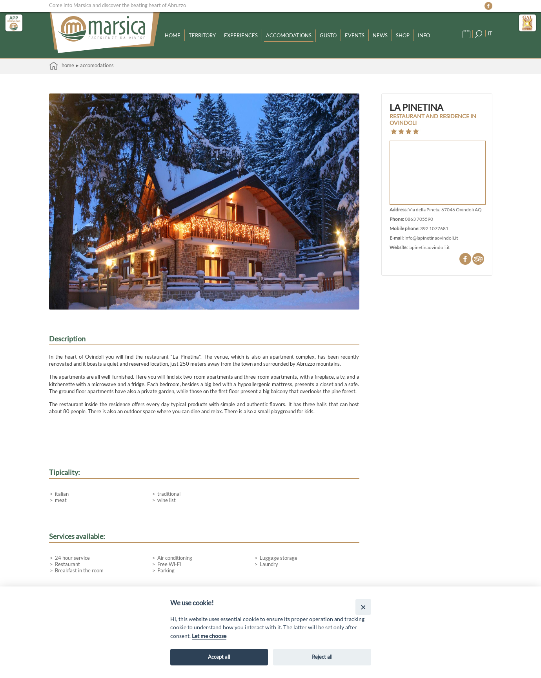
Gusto (328, 35)
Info (424, 35)
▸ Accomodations (95, 65)
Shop (403, 35)
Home (172, 35)
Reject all (322, 657)
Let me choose (209, 635)
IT (490, 33)
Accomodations (288, 35)
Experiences (241, 35)
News (380, 35)
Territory (202, 35)
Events (354, 35)
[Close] (363, 606)
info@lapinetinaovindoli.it (431, 237)
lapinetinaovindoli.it (429, 247)
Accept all (219, 657)
